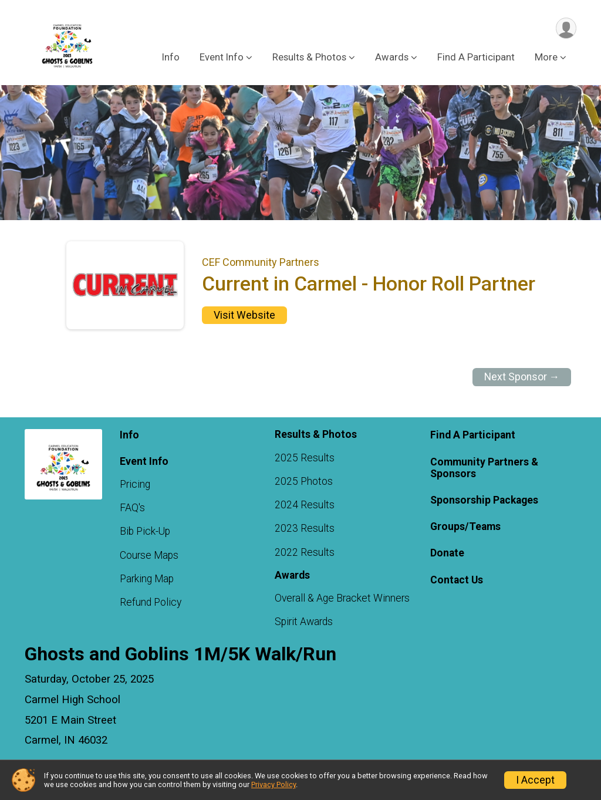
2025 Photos (304, 481)
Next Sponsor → (522, 377)
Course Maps (149, 555)
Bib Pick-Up (145, 532)
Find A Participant (476, 57)
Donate (447, 553)
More (546, 57)
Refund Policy (150, 602)
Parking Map (147, 579)
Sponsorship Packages (484, 500)
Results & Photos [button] (309, 57)
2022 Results (305, 552)
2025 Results (305, 458)
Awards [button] (391, 57)
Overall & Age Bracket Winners (342, 598)
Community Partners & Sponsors (484, 468)
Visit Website (244, 315)
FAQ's (132, 508)
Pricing (135, 484)
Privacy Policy (273, 784)
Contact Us (456, 580)
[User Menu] (565, 28)
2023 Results (305, 529)
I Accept (535, 780)
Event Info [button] (222, 57)
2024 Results (305, 505)
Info (171, 57)
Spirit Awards (304, 622)
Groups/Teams (465, 526)
